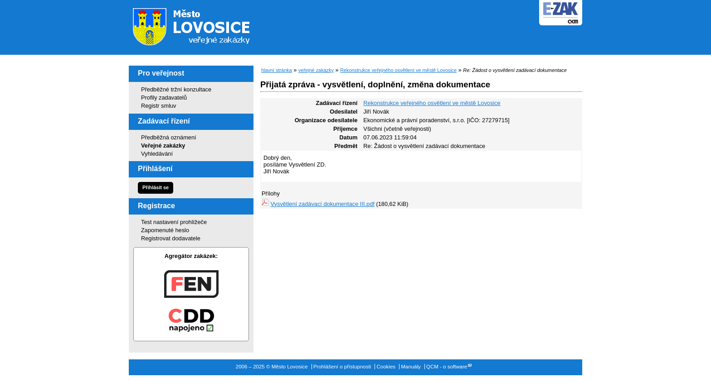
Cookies (385, 366)
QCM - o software (446, 366)
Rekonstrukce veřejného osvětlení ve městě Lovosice (398, 70)
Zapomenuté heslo (165, 230)
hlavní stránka (276, 70)
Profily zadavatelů (164, 97)
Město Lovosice (197, 25)
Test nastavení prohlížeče (174, 222)
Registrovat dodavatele (170, 238)
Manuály (411, 366)
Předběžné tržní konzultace (176, 89)
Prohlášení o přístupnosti (342, 366)
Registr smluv (158, 105)
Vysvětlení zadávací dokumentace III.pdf (323, 204)
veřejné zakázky (316, 70)
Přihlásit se (155, 187)
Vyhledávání (157, 153)
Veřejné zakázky (163, 145)
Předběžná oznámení (168, 137)
